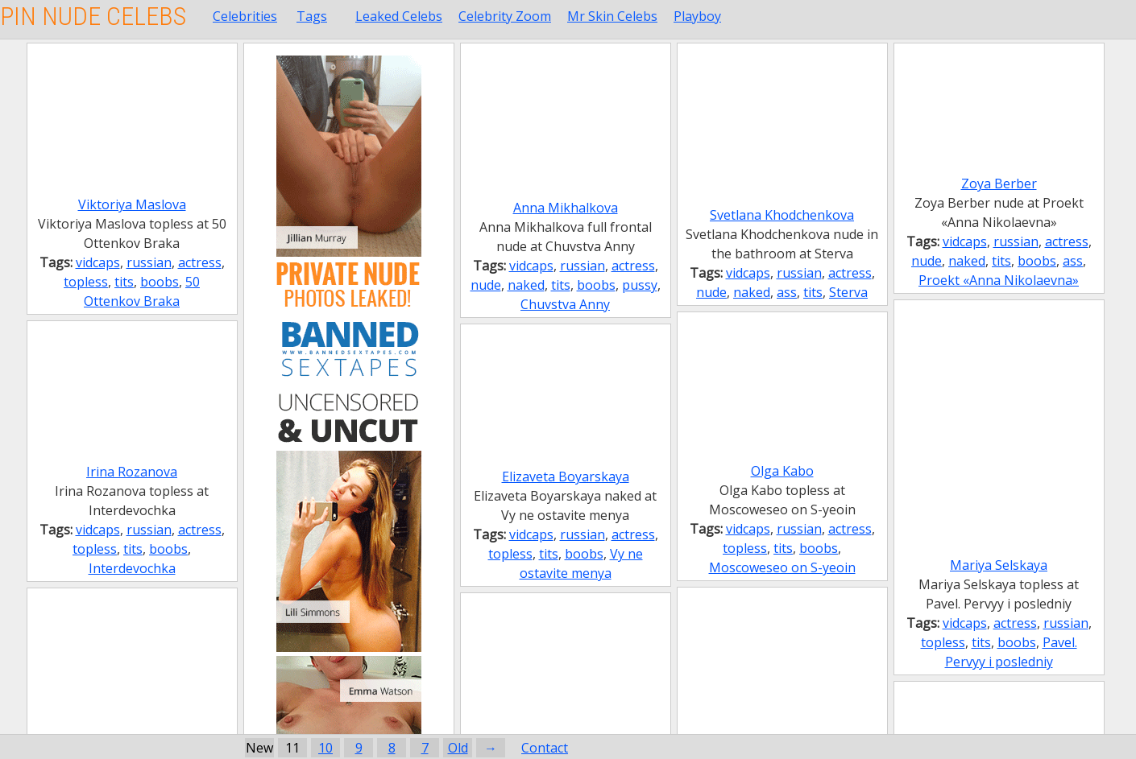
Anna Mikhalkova (565, 208)
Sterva (848, 292)
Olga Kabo (782, 471)
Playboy (697, 16)
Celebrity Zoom (504, 16)
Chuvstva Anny (565, 304)
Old (458, 748)
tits (124, 282)
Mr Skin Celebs (612, 16)
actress (200, 262)
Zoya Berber (999, 183)
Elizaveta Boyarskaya (565, 476)
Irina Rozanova (131, 472)
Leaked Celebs (398, 16)
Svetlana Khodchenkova (782, 215)
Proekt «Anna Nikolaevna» (998, 280)
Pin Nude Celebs (93, 16)
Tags (311, 16)
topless (86, 282)
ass (787, 292)
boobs (159, 282)
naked (526, 285)
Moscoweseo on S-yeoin (782, 567)
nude (486, 285)
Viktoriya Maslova (132, 204)
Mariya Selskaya (998, 565)
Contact (544, 748)
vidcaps (98, 262)
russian (149, 262)
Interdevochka (132, 568)
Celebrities (245, 16)
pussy (639, 285)
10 (325, 748)
